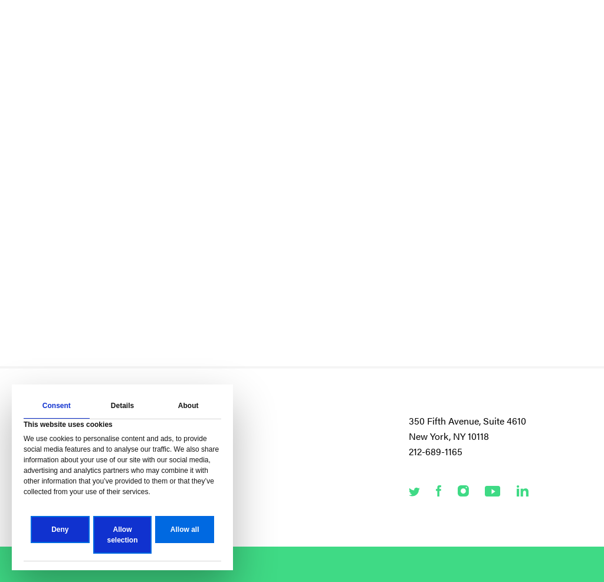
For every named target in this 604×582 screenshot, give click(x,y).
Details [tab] (122, 406)
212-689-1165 (435, 451)
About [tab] (188, 406)
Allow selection (122, 534)
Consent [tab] (56, 406)
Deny (59, 529)
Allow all (184, 529)
